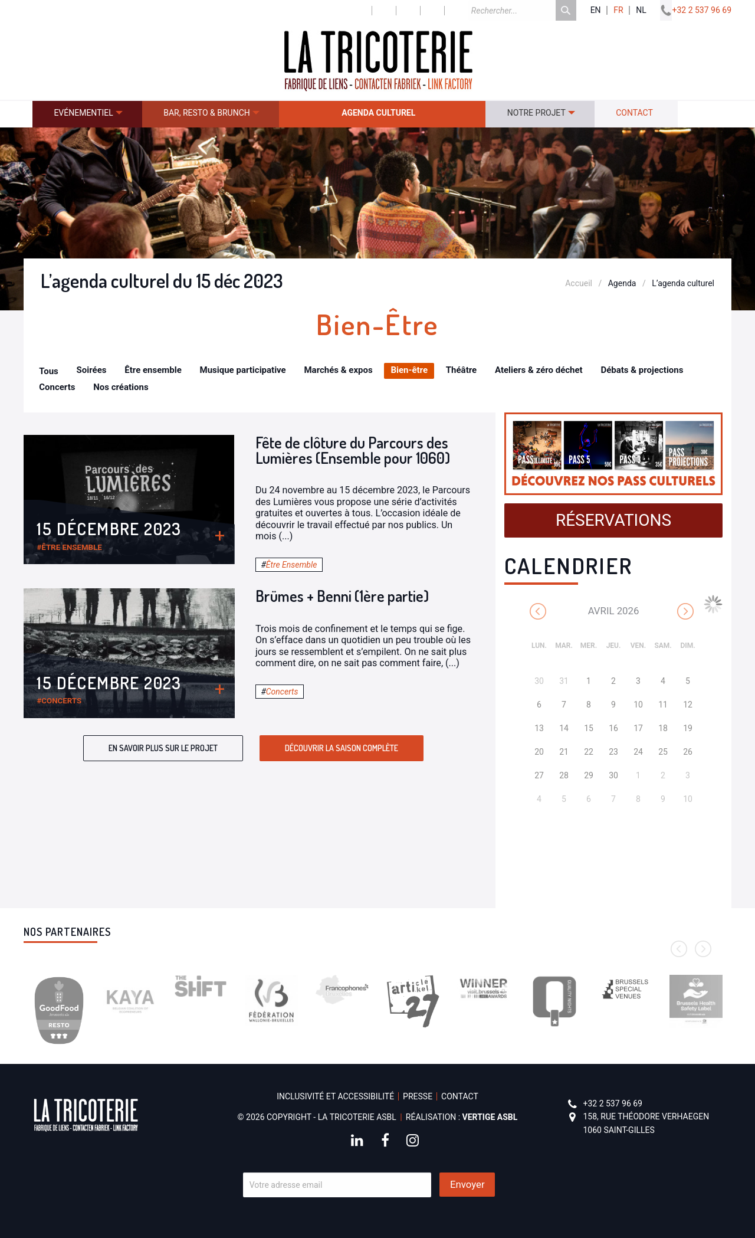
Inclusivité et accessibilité (335, 1096)
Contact (634, 112)
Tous (48, 371)
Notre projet (536, 112)
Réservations (613, 520)
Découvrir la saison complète (341, 748)
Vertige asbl (490, 1117)
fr (618, 10)
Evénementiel (83, 112)
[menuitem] (87, 114)
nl (641, 10)
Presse (417, 1096)
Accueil (578, 283)
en (595, 10)
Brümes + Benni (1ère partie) (342, 595)
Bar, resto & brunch (206, 112)
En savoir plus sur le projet (163, 748)
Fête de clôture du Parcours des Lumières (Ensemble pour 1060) (352, 450)
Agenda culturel (378, 112)
